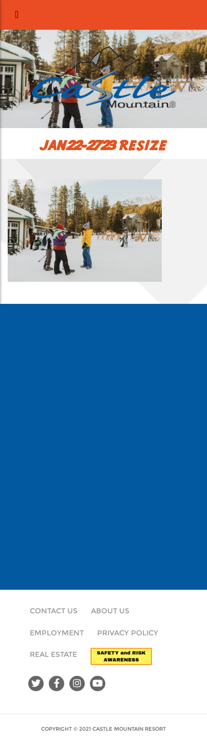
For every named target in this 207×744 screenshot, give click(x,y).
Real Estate (53, 654)
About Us (110, 610)
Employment (57, 632)
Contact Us (54, 610)
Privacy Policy (127, 632)
